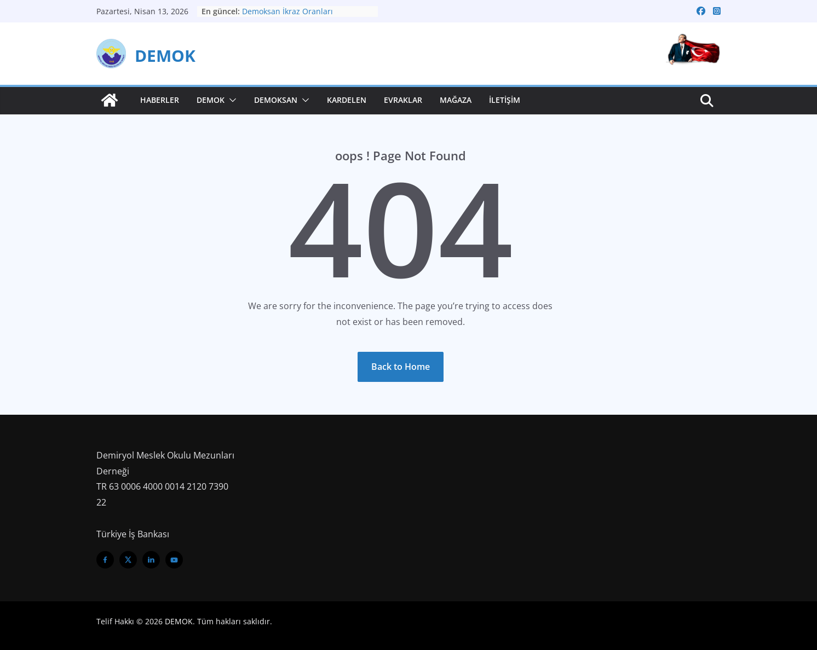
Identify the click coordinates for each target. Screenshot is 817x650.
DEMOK (165, 55)
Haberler (159, 100)
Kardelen (346, 100)
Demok (211, 100)
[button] (231, 100)
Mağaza (455, 100)
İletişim (504, 100)
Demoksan (275, 100)
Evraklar (403, 100)
